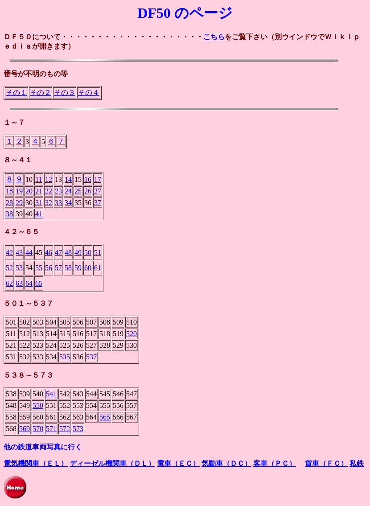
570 (38, 428)
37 (97, 202)
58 (68, 268)
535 (64, 357)
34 (68, 202)
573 (78, 428)
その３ (64, 92)
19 (19, 191)
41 (38, 214)
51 (97, 252)
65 (38, 283)
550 (38, 405)
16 (87, 179)
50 (87, 252)
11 (38, 179)
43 (19, 252)
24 (68, 191)
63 (19, 283)
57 (58, 268)
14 (68, 179)
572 (64, 428)
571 (51, 428)
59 (78, 268)
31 (38, 202)
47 (58, 252)
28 (9, 202)
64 (29, 283)
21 (38, 191)
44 (29, 252)
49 (78, 252)
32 (48, 202)
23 (58, 191)
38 (9, 214)
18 (9, 191)
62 (9, 283)
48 (68, 252)
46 (48, 252)
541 (51, 394)
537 (91, 357)
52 (9, 268)
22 (48, 191)
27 (97, 191)
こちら (214, 37)
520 (131, 333)
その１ (16, 92)
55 (38, 268)
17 (97, 179)
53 (19, 268)
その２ (40, 92)
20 (29, 191)
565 (104, 417)
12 (48, 179)
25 (78, 191)
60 (87, 268)
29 (19, 202)
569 (24, 428)
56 (48, 268)
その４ (88, 92)
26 (87, 191)
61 (97, 268)
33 (58, 202)
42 (9, 252)
